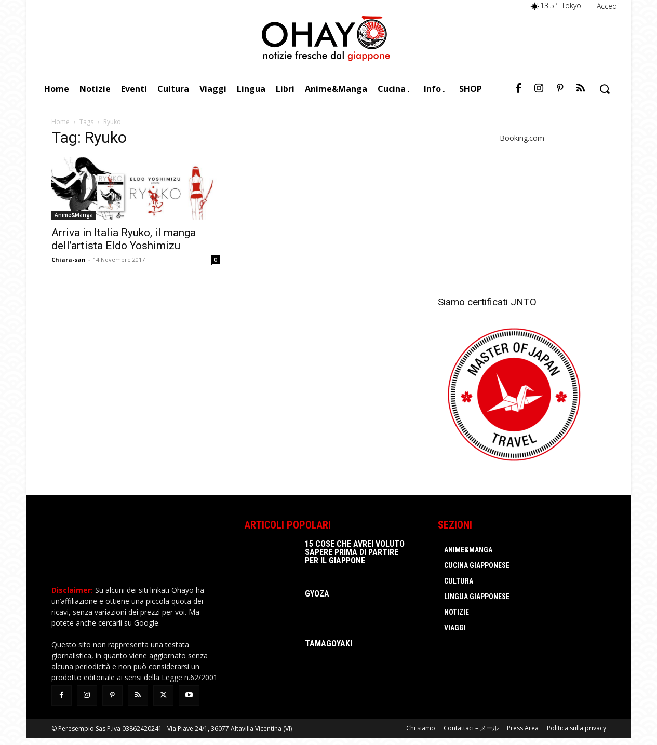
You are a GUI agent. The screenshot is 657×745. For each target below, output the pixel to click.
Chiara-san (68, 259)
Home (60, 121)
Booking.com (522, 138)
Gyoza (317, 594)
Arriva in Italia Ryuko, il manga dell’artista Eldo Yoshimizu (123, 239)
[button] (605, 89)
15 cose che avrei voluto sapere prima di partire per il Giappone (355, 552)
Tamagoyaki (328, 643)
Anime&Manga (74, 215)
